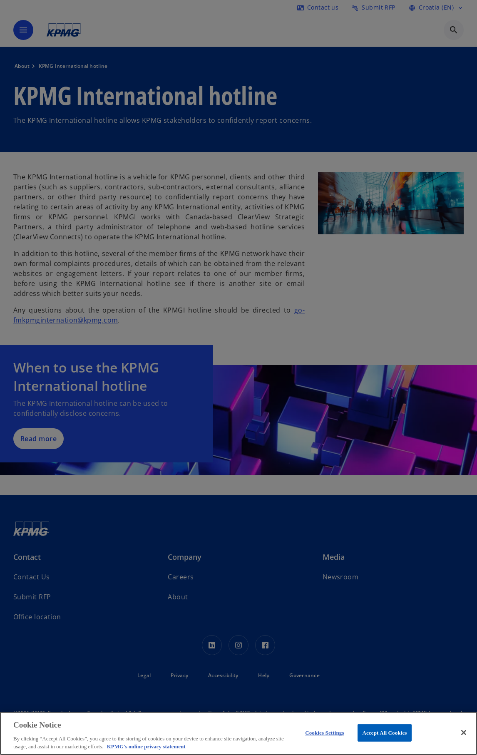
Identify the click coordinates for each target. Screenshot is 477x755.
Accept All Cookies (384, 733)
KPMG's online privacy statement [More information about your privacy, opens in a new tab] (146, 746)
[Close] (464, 732)
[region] (238, 733)
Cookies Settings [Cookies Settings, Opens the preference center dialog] (324, 733)
